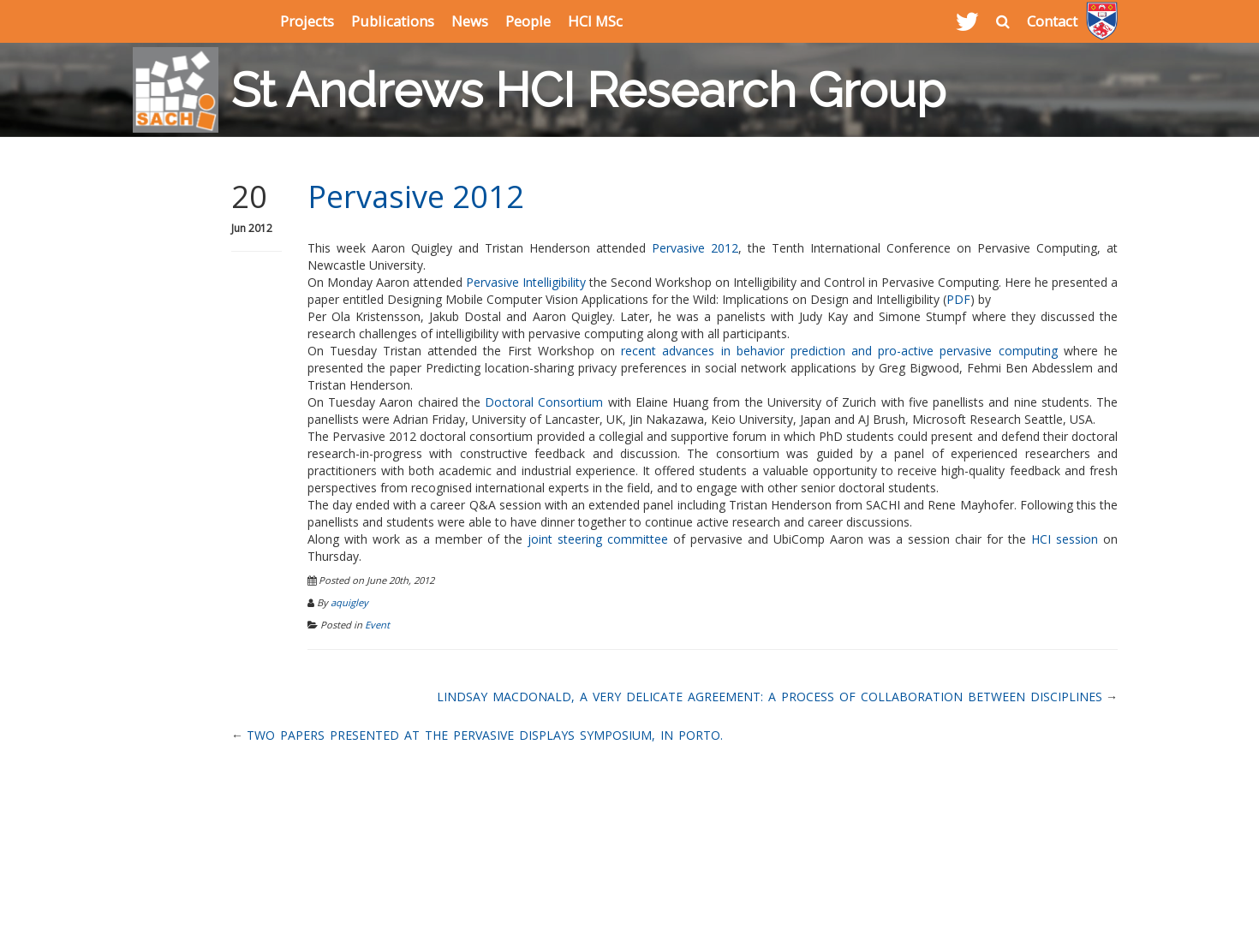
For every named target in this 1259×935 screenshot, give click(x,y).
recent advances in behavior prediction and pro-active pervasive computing (839, 350)
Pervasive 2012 (415, 196)
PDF (958, 299)
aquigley (349, 602)
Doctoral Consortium (544, 402)
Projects (307, 21)
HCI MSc (595, 21)
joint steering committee (598, 539)
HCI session (1064, 539)
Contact (1052, 21)
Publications (392, 21)
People (528, 21)
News (469, 21)
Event (377, 624)
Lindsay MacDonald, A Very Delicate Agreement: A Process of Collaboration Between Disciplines (769, 696)
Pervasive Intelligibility (526, 282)
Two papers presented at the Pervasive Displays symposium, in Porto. (485, 735)
